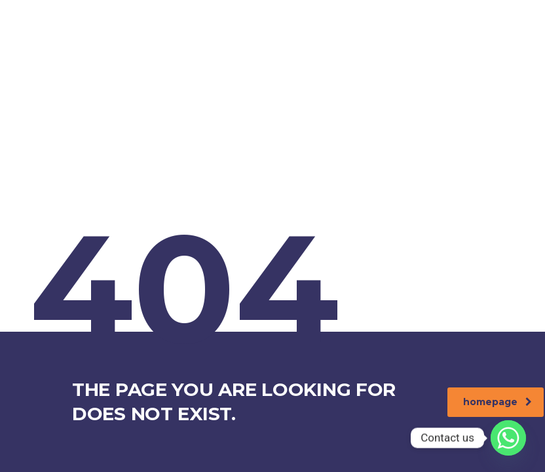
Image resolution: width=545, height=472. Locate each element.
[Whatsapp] (508, 438)
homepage (497, 402)
